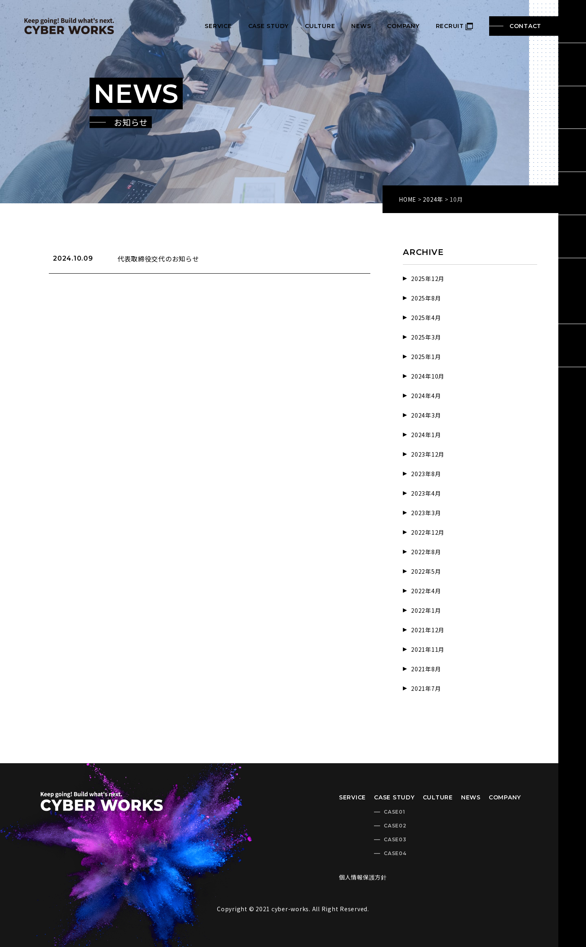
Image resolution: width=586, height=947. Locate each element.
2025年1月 (426, 357)
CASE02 (395, 826)
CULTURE (320, 26)
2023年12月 (427, 454)
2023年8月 (426, 474)
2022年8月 (426, 552)
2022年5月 (426, 571)
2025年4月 (426, 317)
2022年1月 (426, 610)
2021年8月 (426, 669)
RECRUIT (454, 26)
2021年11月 (427, 649)
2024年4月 (426, 396)
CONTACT (525, 26)
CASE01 (394, 812)
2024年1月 (426, 435)
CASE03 (395, 839)
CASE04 (395, 853)
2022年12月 (427, 532)
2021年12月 (427, 630)
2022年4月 (426, 591)
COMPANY (403, 26)
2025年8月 (426, 298)
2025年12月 (427, 278)
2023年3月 (426, 513)
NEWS (361, 26)
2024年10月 (427, 376)
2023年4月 (426, 493)
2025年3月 (426, 337)
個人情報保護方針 (363, 877)
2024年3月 (426, 415)
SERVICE (218, 26)
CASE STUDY (268, 26)
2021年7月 (426, 688)
